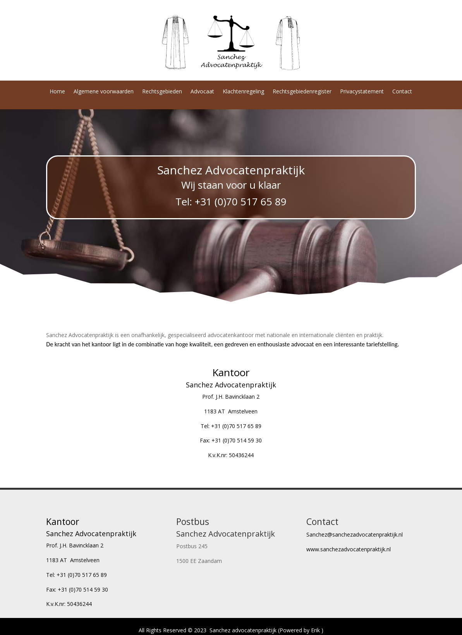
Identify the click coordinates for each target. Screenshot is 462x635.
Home (57, 92)
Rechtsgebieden (162, 92)
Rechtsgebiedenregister (302, 92)
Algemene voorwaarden (104, 92)
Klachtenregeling (243, 92)
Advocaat (202, 92)
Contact (402, 92)
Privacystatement (362, 92)
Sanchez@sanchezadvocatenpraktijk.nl (354, 534)
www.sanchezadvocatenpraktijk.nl (348, 549)
